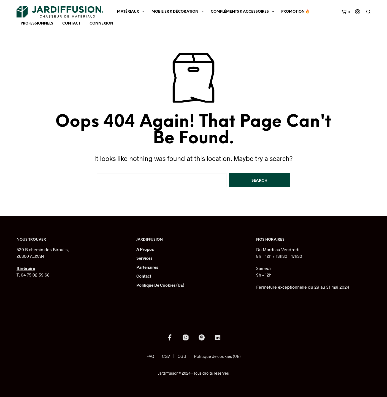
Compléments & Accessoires (240, 12)
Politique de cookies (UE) (160, 285)
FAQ (150, 356)
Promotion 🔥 (295, 12)
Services (144, 258)
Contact (71, 23)
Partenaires (147, 267)
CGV (166, 356)
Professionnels (37, 23)
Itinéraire (26, 268)
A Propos (145, 249)
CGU (182, 356)
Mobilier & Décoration (174, 12)
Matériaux (128, 12)
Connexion (101, 23)
